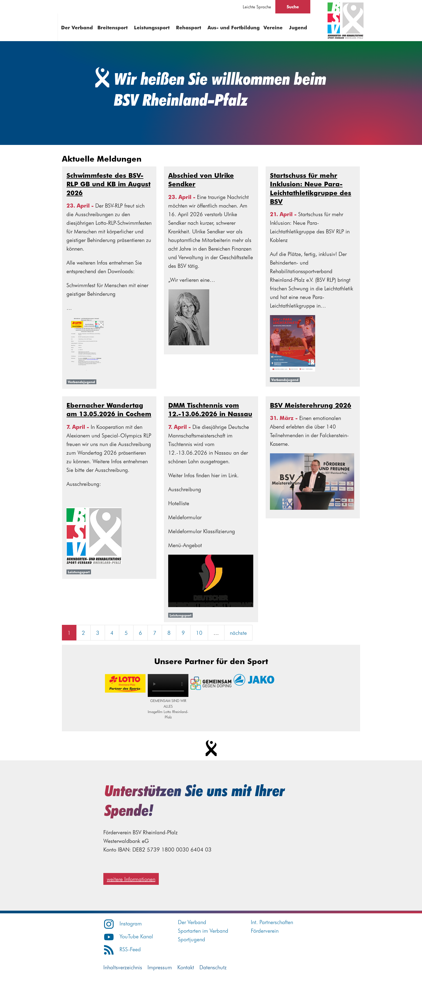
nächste (238, 632)
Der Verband (77, 27)
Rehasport (188, 27)
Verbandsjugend (81, 382)
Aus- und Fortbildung (234, 27)
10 (199, 632)
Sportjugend (191, 939)
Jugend (298, 27)
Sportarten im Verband (203, 930)
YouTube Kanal (128, 936)
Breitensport (112, 27)
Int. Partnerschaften (272, 921)
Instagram (122, 923)
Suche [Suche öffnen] (293, 6)
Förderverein (265, 930)
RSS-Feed (122, 949)
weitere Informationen (131, 878)
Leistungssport (152, 27)
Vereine (273, 27)
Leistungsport (79, 572)
